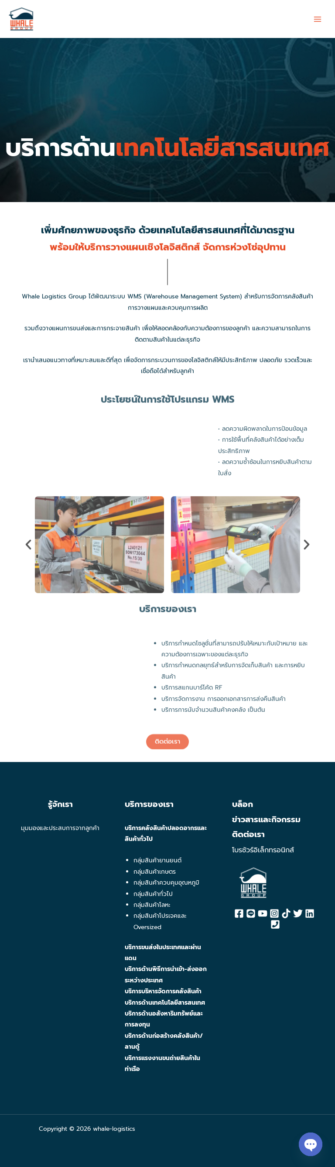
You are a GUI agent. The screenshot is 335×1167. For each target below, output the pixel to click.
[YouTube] (262, 913)
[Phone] (275, 924)
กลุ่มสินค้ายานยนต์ (157, 860)
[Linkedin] (309, 913)
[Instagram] (274, 913)
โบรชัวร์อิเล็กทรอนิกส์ (263, 850)
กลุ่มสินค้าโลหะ (152, 905)
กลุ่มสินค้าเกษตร (154, 871)
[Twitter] (298, 913)
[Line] (251, 913)
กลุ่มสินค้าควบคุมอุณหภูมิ (166, 882)
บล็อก (242, 804)
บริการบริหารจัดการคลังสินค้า (163, 991)
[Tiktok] (286, 913)
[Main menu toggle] (318, 19)
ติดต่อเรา (248, 834)
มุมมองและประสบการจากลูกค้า (60, 828)
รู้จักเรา (60, 804)
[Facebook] (239, 913)
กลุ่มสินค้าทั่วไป (153, 894)
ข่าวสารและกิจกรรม (266, 819)
